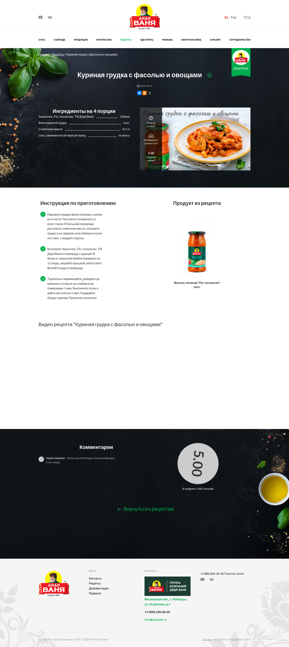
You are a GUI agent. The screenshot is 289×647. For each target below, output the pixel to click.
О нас (42, 39)
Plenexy (206, 639)
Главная (44, 54)
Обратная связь (191, 39)
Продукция (81, 39)
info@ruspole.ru (155, 619)
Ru (226, 17)
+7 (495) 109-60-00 (157, 612)
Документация (98, 588)
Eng (233, 17)
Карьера (215, 39)
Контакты (95, 578)
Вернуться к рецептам (145, 509)
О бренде (59, 39)
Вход (247, 17)
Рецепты (125, 39)
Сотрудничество (239, 39)
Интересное (104, 39)
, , (171, 603)
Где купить (147, 39)
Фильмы (167, 39)
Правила (95, 593)
